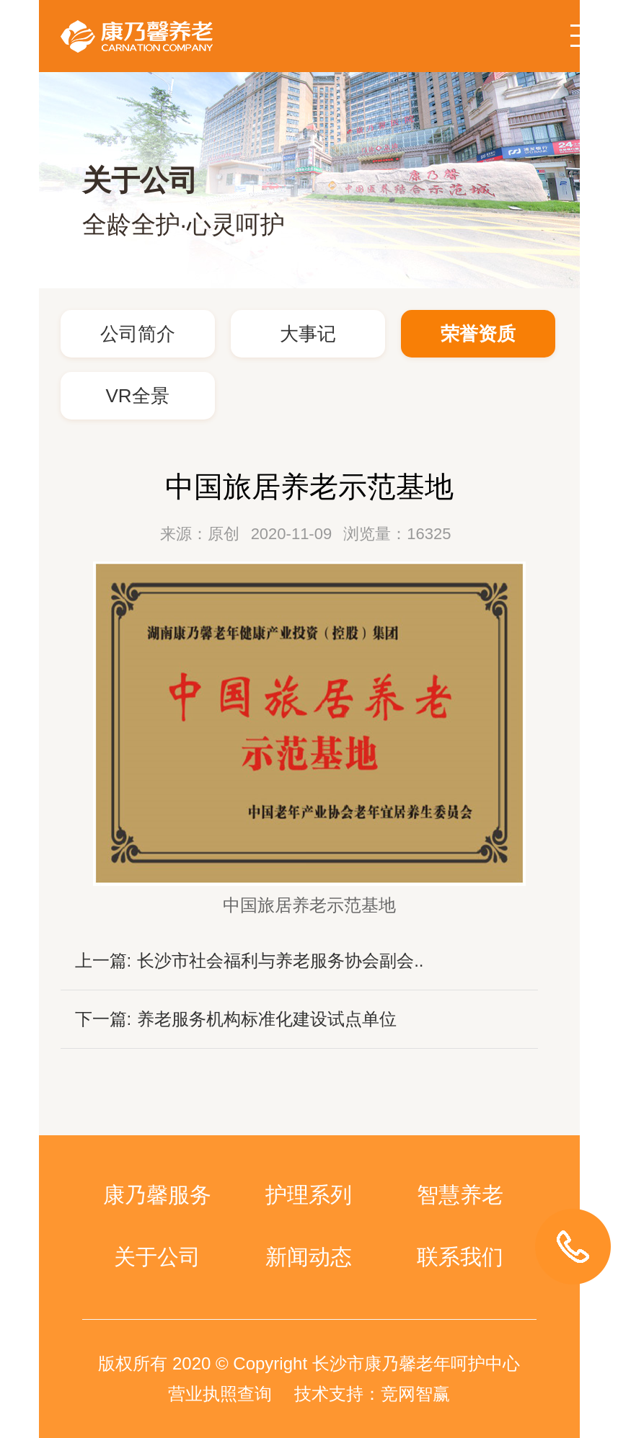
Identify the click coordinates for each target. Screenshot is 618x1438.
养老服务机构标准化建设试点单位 (267, 1019)
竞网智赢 (415, 1393)
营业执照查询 (220, 1393)
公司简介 (137, 334)
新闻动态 (308, 1257)
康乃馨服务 (157, 1195)
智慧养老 (460, 1195)
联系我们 (460, 1257)
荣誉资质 (478, 334)
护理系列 (308, 1195)
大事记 (308, 334)
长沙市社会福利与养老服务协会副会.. (280, 960)
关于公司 (157, 1257)
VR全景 (137, 396)
